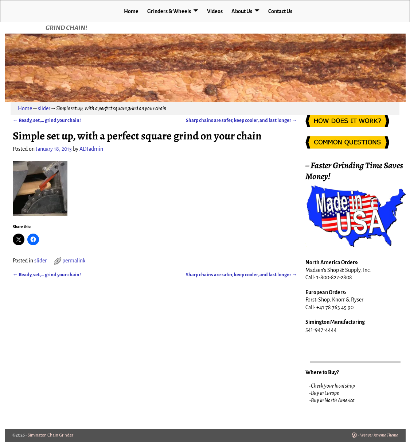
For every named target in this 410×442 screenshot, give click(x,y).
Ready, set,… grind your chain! (47, 120)
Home (131, 11)
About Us (241, 11)
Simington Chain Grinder (50, 435)
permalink (73, 261)
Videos (215, 11)
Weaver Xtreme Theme (379, 435)
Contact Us (280, 11)
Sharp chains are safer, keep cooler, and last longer (241, 120)
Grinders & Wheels (169, 11)
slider (44, 108)
